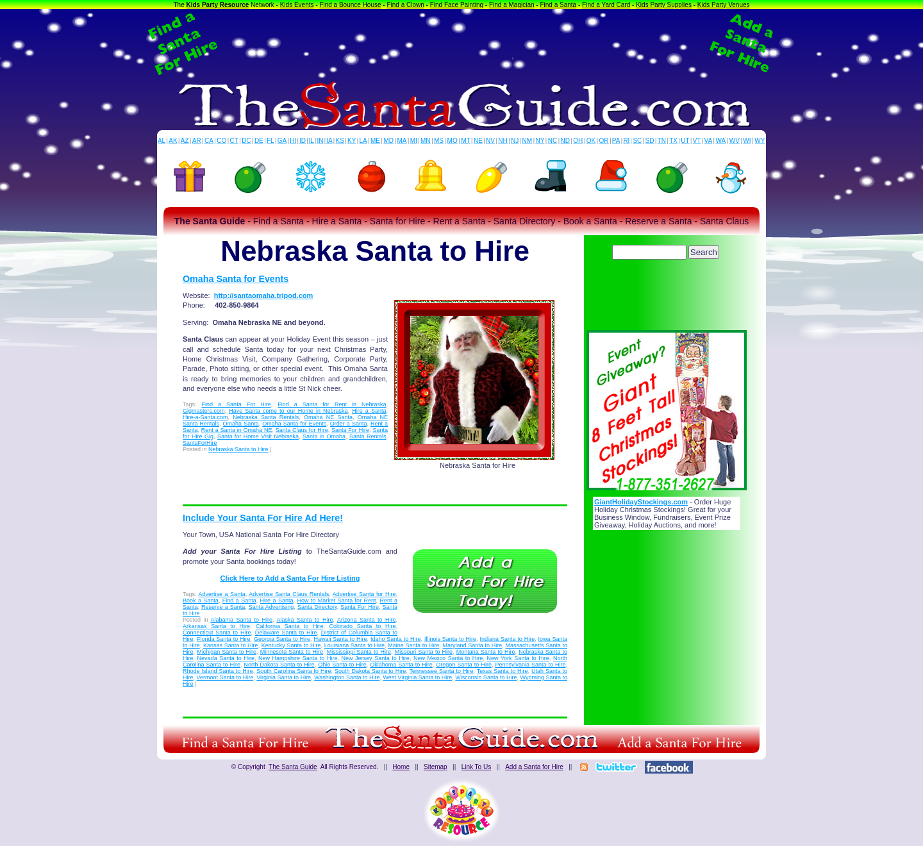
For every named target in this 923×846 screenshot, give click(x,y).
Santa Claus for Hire (302, 430)
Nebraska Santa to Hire (238, 449)
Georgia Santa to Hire (282, 639)
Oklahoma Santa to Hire (401, 664)
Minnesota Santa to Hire (291, 652)
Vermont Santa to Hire (225, 677)
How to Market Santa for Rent (336, 600)
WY (759, 140)
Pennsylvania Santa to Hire (530, 664)
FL (270, 140)
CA (208, 140)
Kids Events (297, 4)
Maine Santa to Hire (413, 645)
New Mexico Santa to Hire (448, 658)
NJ (515, 140)
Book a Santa (201, 600)
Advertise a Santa (222, 594)
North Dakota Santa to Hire (279, 664)
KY (351, 140)
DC (246, 140)
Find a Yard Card (606, 4)
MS (439, 140)
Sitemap (435, 766)
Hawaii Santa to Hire (340, 639)
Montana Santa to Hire (485, 652)
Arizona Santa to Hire (366, 620)
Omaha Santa (241, 423)
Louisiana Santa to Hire (354, 645)
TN (662, 140)
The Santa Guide (293, 766)
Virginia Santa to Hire (283, 677)
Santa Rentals (368, 436)
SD (649, 140)
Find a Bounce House (350, 4)
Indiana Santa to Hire (507, 639)
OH (578, 140)
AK (173, 140)
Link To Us (477, 766)
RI (626, 140)
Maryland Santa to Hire (473, 645)
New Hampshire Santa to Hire (297, 658)
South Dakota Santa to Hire (370, 671)
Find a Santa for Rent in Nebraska (332, 404)
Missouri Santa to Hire (424, 652)
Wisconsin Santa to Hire (486, 677)
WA (721, 140)
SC (637, 140)
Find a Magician (512, 4)
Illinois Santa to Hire (450, 639)
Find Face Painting (456, 4)
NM (527, 140)
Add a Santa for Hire (534, 766)
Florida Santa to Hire (224, 639)
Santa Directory (317, 607)
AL (161, 140)
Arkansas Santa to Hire (216, 626)
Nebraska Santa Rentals (266, 417)
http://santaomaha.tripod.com (263, 295)
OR (604, 140)
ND (565, 140)
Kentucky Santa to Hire (291, 645)
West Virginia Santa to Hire (418, 677)
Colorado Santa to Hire (362, 626)
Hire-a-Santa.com (205, 417)
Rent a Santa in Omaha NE (236, 430)
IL (311, 140)
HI (293, 140)
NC (552, 140)
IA (329, 140)
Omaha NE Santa (328, 417)
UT (685, 140)
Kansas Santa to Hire (230, 645)
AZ (185, 140)
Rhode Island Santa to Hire (218, 671)
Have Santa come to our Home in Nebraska (288, 411)
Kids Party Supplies (664, 4)
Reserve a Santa (223, 607)
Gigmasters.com (204, 411)
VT (697, 140)
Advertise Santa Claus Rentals (289, 594)
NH (502, 140)
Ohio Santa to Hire (342, 664)
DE (258, 140)
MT (465, 140)
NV (490, 140)
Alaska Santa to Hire (305, 620)
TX (673, 140)
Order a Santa (348, 423)
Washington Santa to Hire (346, 677)
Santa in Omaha (324, 436)
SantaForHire (200, 443)
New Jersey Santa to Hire (376, 658)
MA (402, 140)
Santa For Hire (350, 430)
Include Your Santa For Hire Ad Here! (263, 518)
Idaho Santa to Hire (395, 639)
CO (221, 140)
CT (234, 140)
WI (747, 140)
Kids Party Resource (218, 4)
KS (340, 140)
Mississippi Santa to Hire (359, 652)
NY (539, 140)
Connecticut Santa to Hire (217, 632)
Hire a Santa (369, 411)
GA (282, 140)
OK (590, 140)
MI (413, 140)
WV (734, 140)
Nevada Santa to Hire (225, 658)
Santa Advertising (271, 607)
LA (363, 140)
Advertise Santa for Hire (364, 594)
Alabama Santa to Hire (242, 620)
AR (196, 140)
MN (425, 140)
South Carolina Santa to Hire (293, 671)
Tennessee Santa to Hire (442, 671)
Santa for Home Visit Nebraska (258, 436)
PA (616, 140)
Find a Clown (405, 4)
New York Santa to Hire (517, 658)
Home (401, 766)
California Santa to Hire (289, 626)
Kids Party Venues (723, 4)
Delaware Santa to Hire (286, 632)
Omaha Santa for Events (235, 279)
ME (375, 140)
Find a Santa (558, 4)
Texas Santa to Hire (502, 671)
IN (320, 140)
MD (389, 140)
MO (452, 140)
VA (708, 140)
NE (478, 140)
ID (302, 140)
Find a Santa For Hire (236, 404)
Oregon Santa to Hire (464, 664)
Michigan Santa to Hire (226, 652)
